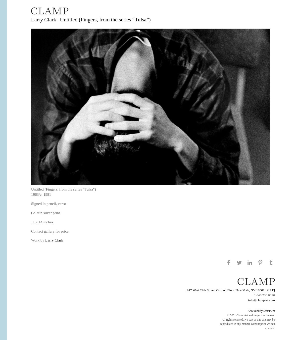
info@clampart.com (261, 300)
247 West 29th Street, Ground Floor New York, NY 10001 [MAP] (231, 290)
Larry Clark (54, 240)
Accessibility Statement (261, 310)
